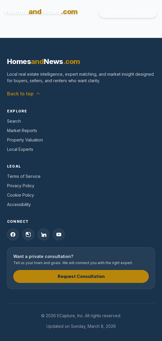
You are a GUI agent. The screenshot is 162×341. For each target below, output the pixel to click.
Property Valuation (25, 139)
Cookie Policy (20, 195)
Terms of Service (24, 176)
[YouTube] (59, 234)
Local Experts (20, 149)
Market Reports (22, 130)
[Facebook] (13, 234)
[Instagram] (28, 234)
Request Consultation (81, 276)
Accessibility (19, 204)
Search (14, 121)
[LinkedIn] (43, 234)
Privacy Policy (20, 185)
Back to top (24, 94)
